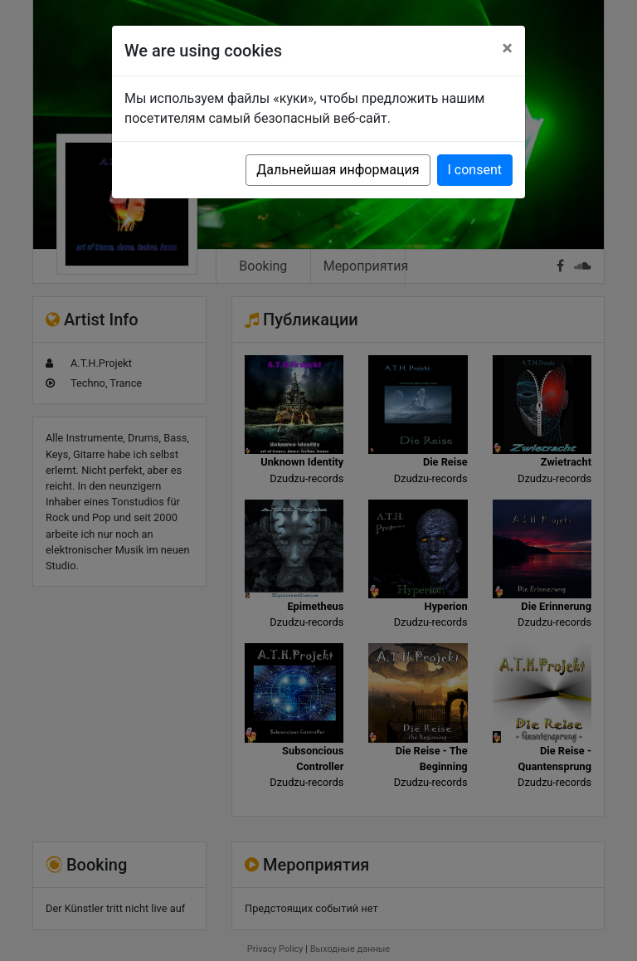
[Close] (507, 48)
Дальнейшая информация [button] (337, 170)
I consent (475, 170)
